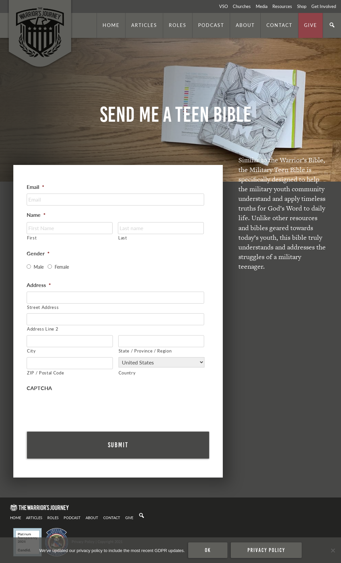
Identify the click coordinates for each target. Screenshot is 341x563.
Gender (38, 253)
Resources (282, 6)
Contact (279, 25)
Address (39, 285)
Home (111, 25)
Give (310, 25)
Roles (177, 25)
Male (39, 266)
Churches (242, 6)
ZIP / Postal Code (45, 372)
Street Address (43, 307)
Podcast (211, 25)
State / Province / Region (145, 351)
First (32, 237)
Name (36, 214)
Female (62, 266)
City (31, 351)
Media (261, 6)
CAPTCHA (39, 388)
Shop (301, 6)
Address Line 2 (42, 329)
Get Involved (323, 6)
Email (35, 187)
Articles (144, 25)
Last (122, 237)
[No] (332, 550)
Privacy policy (266, 550)
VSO (223, 6)
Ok (208, 550)
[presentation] (77, 408)
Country (127, 372)
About (245, 25)
